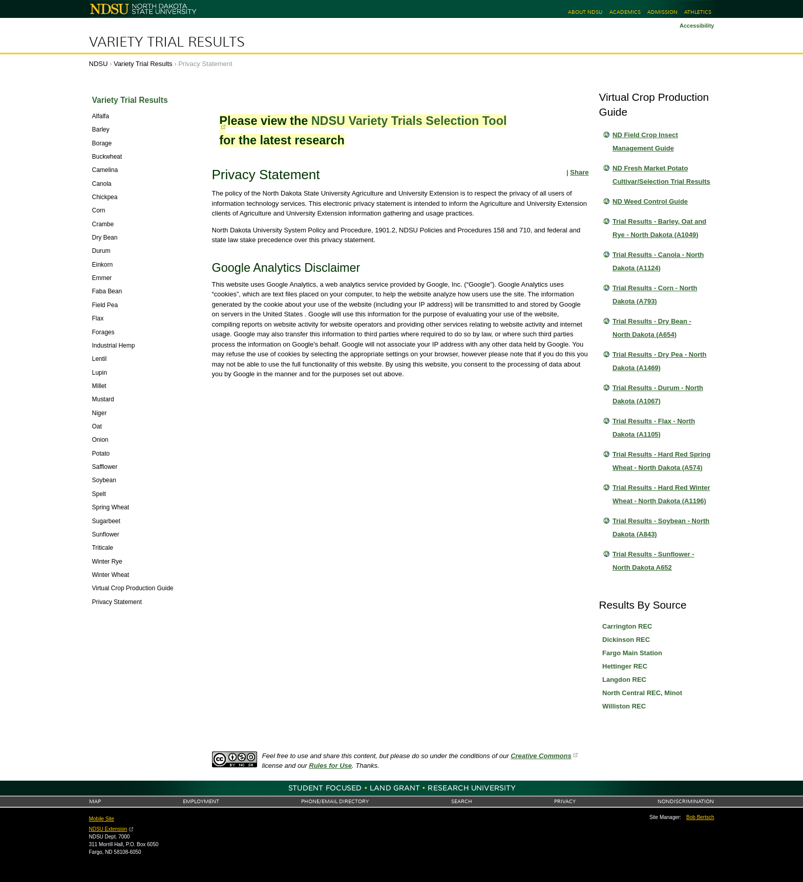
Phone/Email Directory (335, 801)
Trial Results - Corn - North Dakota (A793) (654, 294)
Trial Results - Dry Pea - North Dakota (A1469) (659, 361)
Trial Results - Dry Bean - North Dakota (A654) (651, 327)
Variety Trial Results (167, 42)
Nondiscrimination (686, 801)
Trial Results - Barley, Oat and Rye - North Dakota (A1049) (659, 228)
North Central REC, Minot (642, 693)
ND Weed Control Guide (650, 201)
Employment (201, 801)
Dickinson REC (626, 639)
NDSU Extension (108, 829)
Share (579, 172)
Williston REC (624, 706)
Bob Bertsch (700, 817)
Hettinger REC (624, 666)
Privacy (565, 801)
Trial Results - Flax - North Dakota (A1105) (653, 427)
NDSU (98, 64)
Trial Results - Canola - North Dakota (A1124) (658, 261)
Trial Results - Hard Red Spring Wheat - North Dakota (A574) (661, 460)
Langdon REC (624, 679)
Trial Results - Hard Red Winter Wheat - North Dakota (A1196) (661, 494)
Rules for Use (330, 765)
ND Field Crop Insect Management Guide (645, 141)
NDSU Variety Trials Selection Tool (409, 120)
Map (95, 801)
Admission (662, 12)
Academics (625, 12)
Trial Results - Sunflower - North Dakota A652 (653, 560)
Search (461, 801)
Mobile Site (101, 819)
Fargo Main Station (632, 653)
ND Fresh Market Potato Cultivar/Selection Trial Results (661, 174)
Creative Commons (541, 756)
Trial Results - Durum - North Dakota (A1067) (657, 394)
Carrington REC (627, 626)
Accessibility (697, 26)
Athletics (697, 12)
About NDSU (585, 12)
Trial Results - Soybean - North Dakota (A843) (660, 527)
